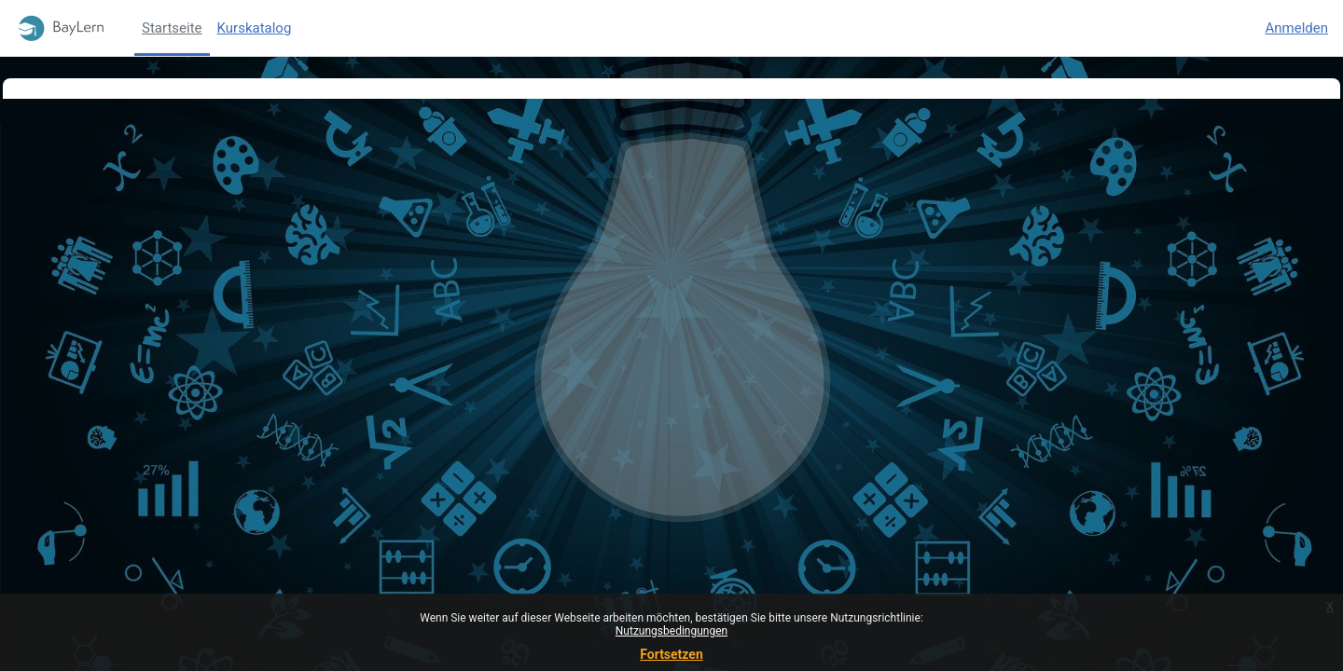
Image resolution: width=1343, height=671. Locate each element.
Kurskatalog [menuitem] (254, 28)
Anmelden (1296, 28)
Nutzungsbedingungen (671, 630)
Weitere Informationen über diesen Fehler (215, 211)
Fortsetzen (671, 654)
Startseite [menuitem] (172, 28)
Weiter (672, 283)
